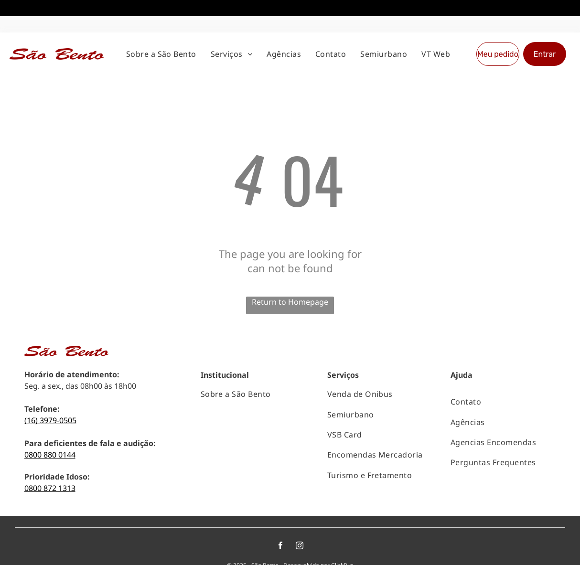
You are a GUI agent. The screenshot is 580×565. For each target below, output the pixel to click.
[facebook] (280, 514)
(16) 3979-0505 (50, 388)
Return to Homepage (290, 269)
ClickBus (342, 533)
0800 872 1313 (49, 455)
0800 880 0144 (49, 422)
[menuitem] (161, 21)
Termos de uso (324, 549)
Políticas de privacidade (267, 549)
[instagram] (299, 514)
